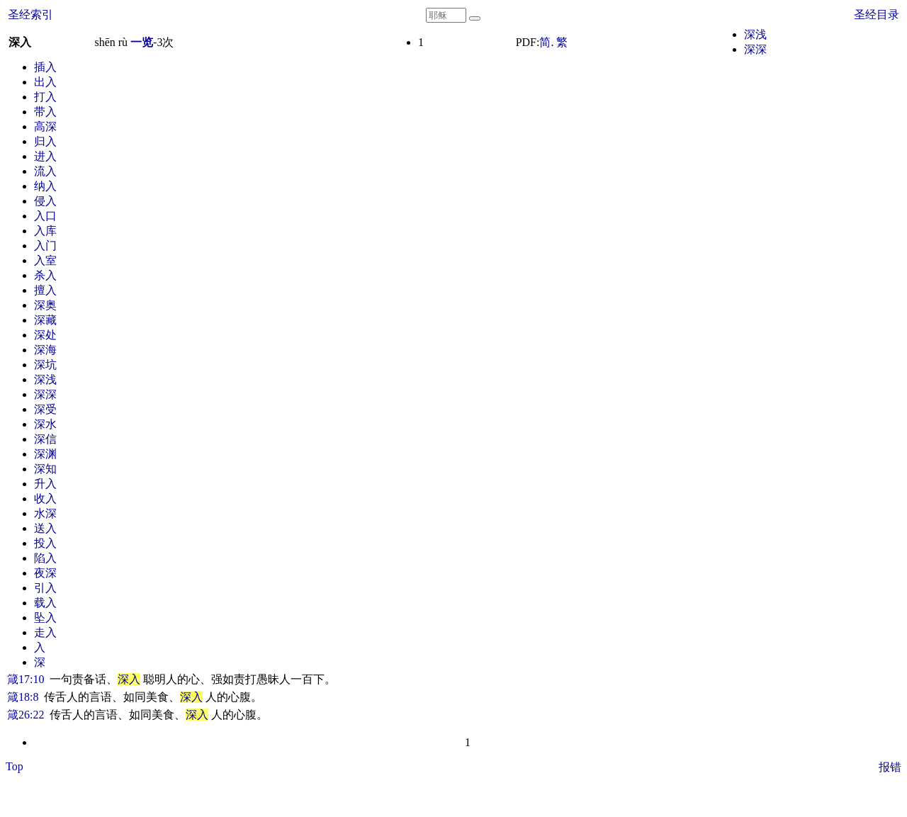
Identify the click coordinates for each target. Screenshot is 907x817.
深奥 (45, 305)
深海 (45, 350)
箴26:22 (25, 715)
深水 (45, 424)
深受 (45, 409)
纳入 (45, 186)
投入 (45, 543)
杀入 (45, 275)
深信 (45, 439)
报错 (890, 767)
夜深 (45, 573)
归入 (45, 141)
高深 (45, 126)
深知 (45, 469)
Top (14, 766)
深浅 (755, 34)
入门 (45, 246)
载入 (45, 603)
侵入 (45, 201)
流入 (45, 171)
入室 (45, 260)
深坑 (45, 365)
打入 (45, 97)
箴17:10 (25, 679)
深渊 (45, 454)
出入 (45, 82)
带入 (45, 112)
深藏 (45, 320)
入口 (45, 216)
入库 (45, 231)
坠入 (45, 618)
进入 (45, 156)
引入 (45, 588)
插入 (45, 67)
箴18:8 (22, 697)
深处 (45, 335)
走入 (45, 632)
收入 (45, 498)
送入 (45, 528)
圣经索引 (30, 15)
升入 (45, 484)
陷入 (45, 558)
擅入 (45, 290)
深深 (755, 49)
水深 (45, 513)
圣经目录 (876, 15)
